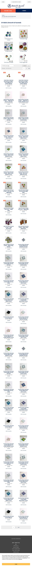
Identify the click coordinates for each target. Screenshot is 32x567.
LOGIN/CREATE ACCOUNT (16, 2)
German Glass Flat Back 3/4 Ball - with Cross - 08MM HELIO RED (23, 173)
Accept (16, 564)
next (29, 68)
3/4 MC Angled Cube (23, 62)
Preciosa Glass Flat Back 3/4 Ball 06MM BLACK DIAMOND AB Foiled (23, 354)
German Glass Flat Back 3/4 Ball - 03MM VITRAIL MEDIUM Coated (9, 155)
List (28, 65)
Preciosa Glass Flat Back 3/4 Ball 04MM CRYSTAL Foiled (9, 282)
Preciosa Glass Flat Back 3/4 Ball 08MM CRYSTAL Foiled (9, 481)
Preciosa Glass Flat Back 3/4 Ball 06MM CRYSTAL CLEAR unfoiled (23, 372)
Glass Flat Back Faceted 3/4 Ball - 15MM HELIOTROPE (9, 227)
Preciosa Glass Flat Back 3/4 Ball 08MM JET (9, 517)
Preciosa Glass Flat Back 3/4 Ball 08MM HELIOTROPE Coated (23, 499)
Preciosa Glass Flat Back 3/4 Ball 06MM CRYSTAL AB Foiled (9, 372)
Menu (3, 2)
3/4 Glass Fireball (23, 51)
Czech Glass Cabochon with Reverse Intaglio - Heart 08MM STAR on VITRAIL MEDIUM (23, 82)
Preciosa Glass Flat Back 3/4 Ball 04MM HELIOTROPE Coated (23, 300)
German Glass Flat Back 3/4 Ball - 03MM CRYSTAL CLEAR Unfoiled (23, 118)
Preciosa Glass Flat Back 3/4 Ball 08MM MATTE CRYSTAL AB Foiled (23, 517)
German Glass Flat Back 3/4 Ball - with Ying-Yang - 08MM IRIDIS (9, 191)
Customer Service (16, 551)
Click (8, 10)
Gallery (24, 65)
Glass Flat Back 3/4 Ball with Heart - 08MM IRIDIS (23, 209)
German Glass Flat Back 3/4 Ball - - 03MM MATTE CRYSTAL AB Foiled (9, 100)
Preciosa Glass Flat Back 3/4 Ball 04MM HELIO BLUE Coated (23, 282)
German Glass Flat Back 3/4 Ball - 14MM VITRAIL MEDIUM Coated (9, 173)
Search (24, 10)
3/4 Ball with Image (23, 38)
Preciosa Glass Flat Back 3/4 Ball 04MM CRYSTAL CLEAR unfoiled (23, 263)
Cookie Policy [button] (25, 557)
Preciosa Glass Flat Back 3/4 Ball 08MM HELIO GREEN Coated (9, 499)
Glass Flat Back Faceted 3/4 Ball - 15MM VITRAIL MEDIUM (9, 245)
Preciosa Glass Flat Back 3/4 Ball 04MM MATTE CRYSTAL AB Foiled (23, 318)
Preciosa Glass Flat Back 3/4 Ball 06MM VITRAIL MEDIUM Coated (23, 445)
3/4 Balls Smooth (8, 51)
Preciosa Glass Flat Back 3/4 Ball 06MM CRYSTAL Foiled (9, 390)
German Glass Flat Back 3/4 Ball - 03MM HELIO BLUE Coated (9, 137)
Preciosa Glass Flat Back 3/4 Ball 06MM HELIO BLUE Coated (23, 390)
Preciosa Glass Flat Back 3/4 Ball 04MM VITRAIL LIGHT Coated (23, 336)
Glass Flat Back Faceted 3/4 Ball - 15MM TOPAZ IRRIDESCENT (23, 227)
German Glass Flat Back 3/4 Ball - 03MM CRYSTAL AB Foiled (9, 118)
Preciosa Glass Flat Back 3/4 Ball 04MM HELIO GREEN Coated (9, 300)
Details (8, 86)
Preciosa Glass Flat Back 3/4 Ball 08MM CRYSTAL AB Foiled (9, 463)
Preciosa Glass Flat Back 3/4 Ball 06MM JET (9, 426)
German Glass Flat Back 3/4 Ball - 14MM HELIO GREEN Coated (23, 155)
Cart (29, 2)
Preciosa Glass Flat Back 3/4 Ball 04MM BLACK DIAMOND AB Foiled (23, 245)
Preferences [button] (20, 559)
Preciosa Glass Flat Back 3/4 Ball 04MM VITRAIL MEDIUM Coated (9, 354)
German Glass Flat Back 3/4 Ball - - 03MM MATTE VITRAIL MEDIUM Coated (23, 100)
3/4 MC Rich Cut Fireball (8, 62)
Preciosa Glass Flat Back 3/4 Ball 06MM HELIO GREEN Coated (9, 408)
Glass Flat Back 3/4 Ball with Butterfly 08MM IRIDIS (23, 191)
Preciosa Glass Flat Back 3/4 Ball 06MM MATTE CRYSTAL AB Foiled (23, 427)
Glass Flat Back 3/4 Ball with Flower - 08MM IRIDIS (8, 209)
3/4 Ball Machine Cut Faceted (8, 39)
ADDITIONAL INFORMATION (16, 538)
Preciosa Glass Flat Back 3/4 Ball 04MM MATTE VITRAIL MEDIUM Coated (9, 336)
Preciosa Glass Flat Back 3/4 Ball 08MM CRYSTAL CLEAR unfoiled (23, 463)
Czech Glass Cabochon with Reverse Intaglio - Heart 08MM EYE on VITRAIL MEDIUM (8, 82)
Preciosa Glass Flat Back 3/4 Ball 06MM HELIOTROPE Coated (23, 408)
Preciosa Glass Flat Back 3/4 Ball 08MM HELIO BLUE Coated (23, 481)
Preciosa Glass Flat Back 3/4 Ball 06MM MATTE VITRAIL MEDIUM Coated (9, 445)
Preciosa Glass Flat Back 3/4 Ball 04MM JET (9, 317)
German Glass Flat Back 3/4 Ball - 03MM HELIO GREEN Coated (23, 137)
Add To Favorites (8, 87)
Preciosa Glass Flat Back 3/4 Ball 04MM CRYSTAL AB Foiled (9, 263)
